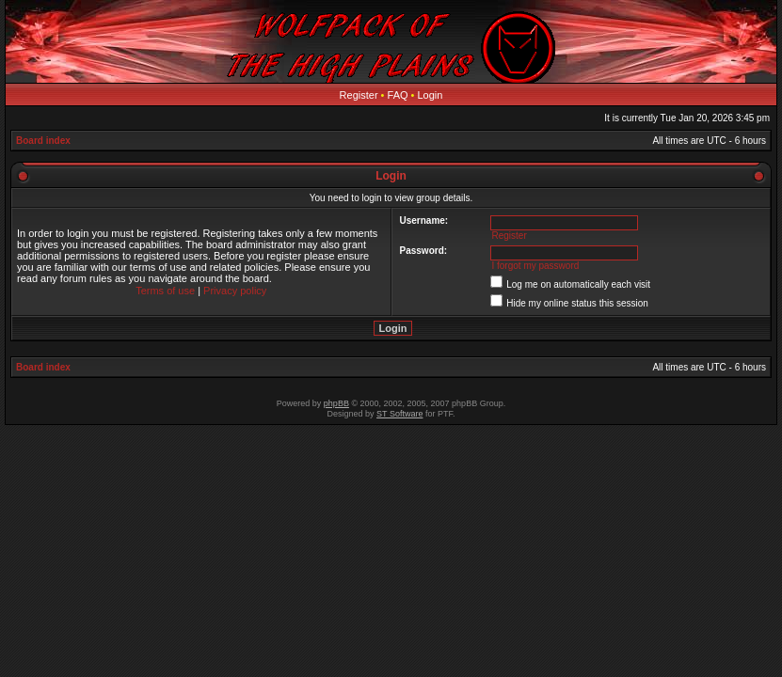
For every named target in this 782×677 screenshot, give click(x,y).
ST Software (399, 413)
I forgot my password (535, 265)
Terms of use (165, 290)
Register (359, 95)
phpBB (336, 403)
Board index (43, 140)
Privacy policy (234, 290)
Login (430, 95)
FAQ (398, 95)
